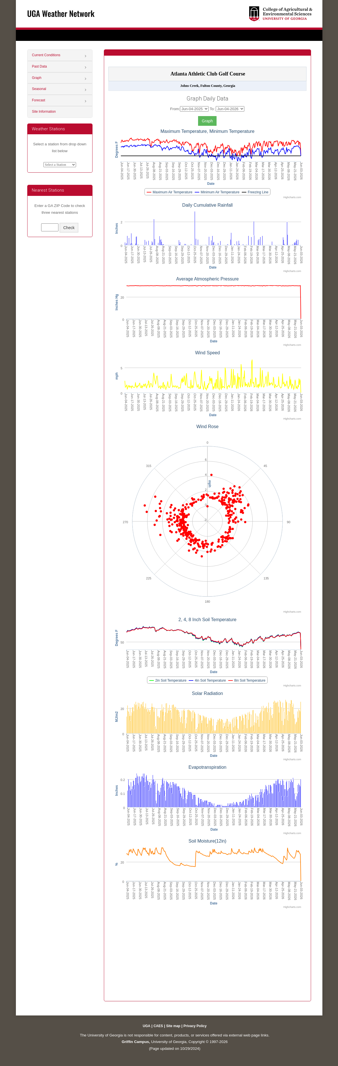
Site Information (44, 112)
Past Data (39, 66)
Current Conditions (46, 55)
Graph (36, 78)
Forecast (38, 100)
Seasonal (39, 89)
